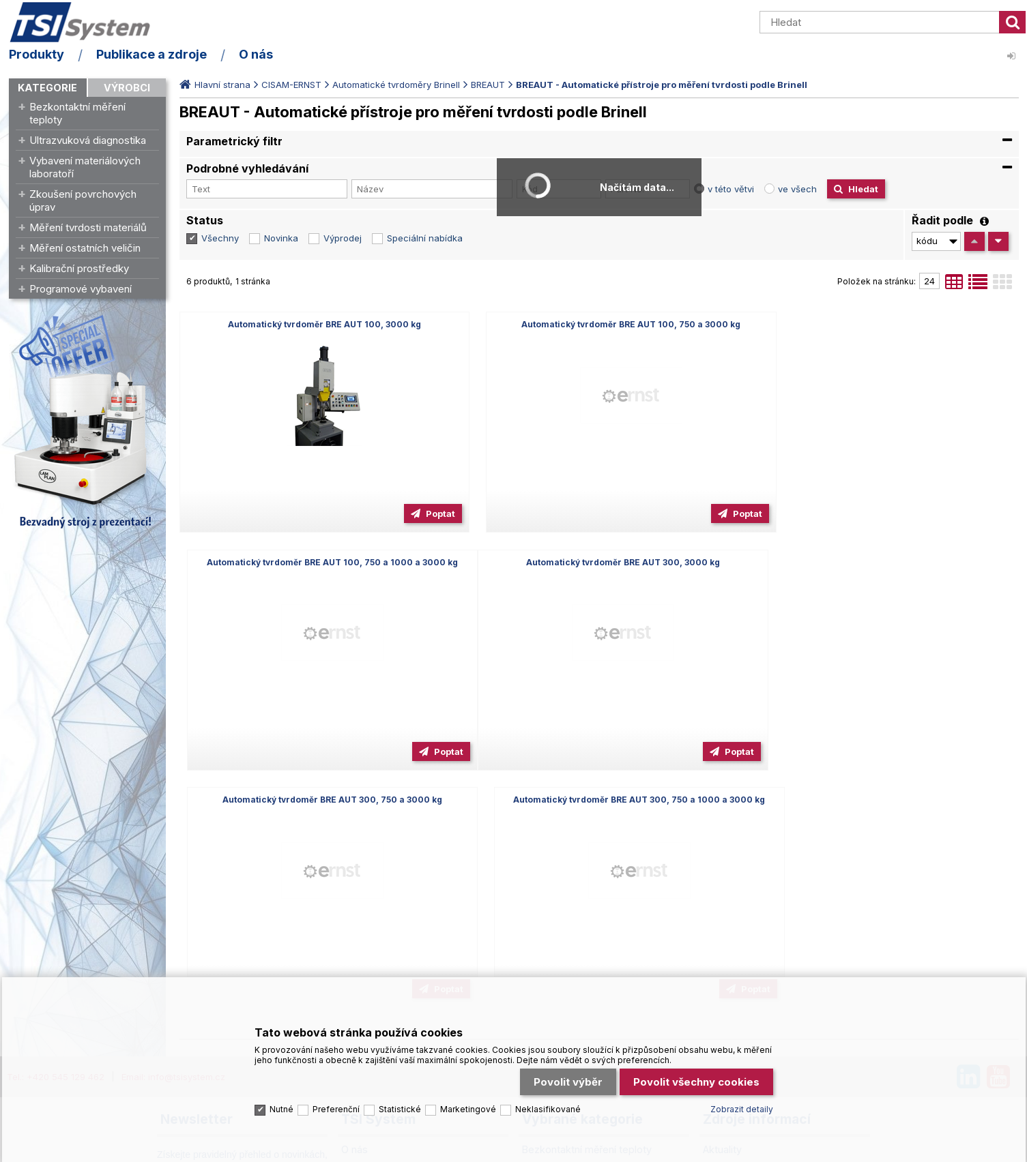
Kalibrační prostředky (79, 268)
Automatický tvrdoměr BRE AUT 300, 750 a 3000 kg (598, 562)
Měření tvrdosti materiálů (88, 227)
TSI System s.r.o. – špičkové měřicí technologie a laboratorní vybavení (87, 22)
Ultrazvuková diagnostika (87, 140)
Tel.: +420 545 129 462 (55, 838)
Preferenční (336, 1105)
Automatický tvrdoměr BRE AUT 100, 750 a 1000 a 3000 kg (884, 324)
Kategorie (47, 87)
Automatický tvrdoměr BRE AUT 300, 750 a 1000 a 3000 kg (884, 562)
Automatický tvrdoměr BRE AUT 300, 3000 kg (313, 562)
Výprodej (342, 238)
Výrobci (127, 87)
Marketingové (468, 1105)
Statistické (400, 1105)
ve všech (797, 188)
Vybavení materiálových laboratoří (85, 167)
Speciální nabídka (425, 238)
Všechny (220, 238)
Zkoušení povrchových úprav (82, 200)
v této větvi (731, 188)
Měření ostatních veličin (85, 247)
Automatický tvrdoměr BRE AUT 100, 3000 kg (313, 324)
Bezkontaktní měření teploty (77, 113)
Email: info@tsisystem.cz (173, 838)
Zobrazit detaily (741, 1105)
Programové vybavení (80, 288)
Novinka (281, 238)
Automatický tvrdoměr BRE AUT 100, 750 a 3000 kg (598, 324)
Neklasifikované (548, 1105)
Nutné (281, 1105)
